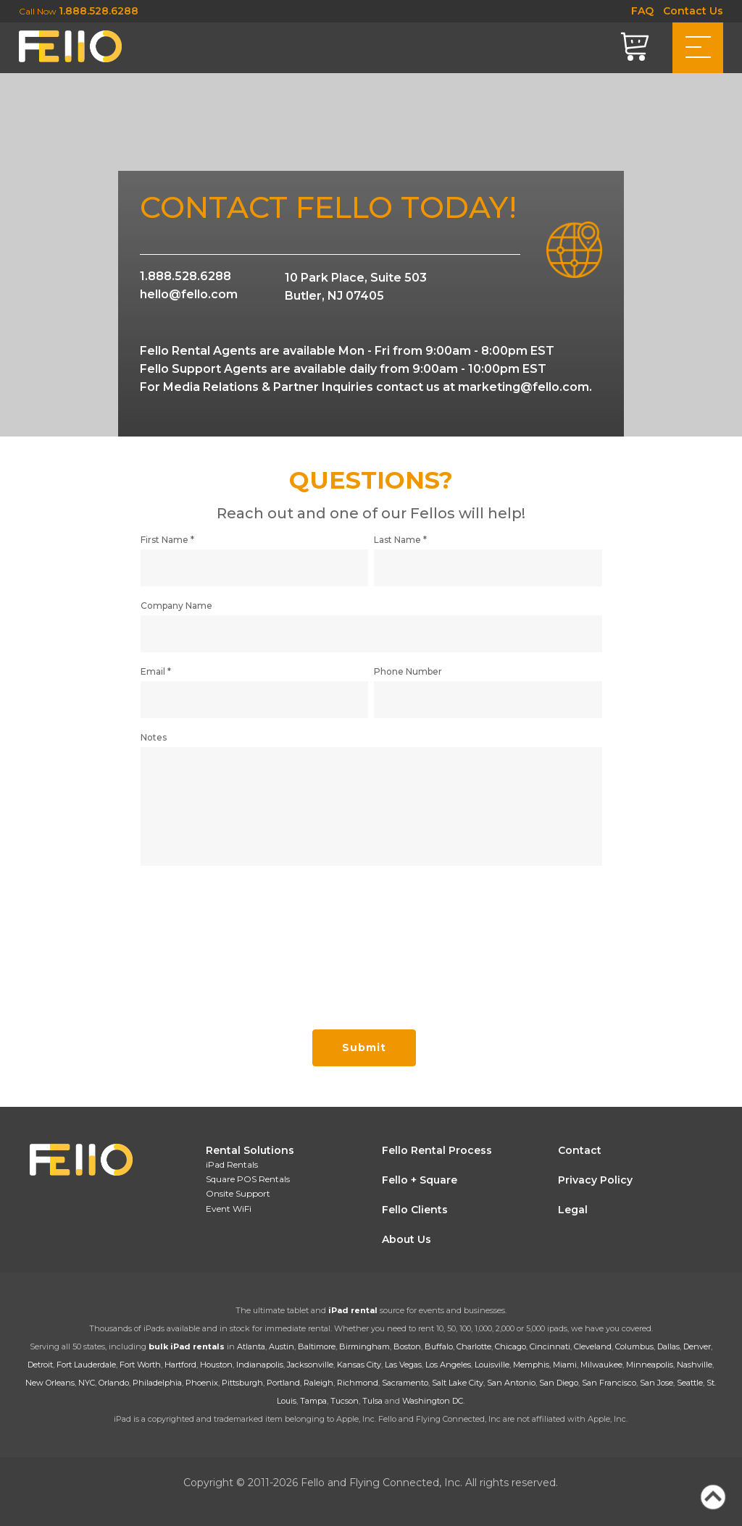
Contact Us (693, 10)
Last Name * (400, 546)
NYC (86, 1383)
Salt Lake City (457, 1383)
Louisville (492, 1365)
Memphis (531, 1365)
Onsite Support (238, 1193)
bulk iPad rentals (187, 1346)
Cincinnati (550, 1346)
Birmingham (364, 1346)
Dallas (668, 1346)
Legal (573, 1209)
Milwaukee (601, 1365)
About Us (406, 1239)
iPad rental (353, 1310)
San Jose (656, 1383)
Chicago (510, 1346)
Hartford (180, 1365)
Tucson (344, 1401)
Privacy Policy (595, 1179)
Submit (364, 1054)
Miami (565, 1365)
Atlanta (251, 1346)
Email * (156, 678)
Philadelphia (157, 1383)
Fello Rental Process (437, 1150)
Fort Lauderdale (86, 1365)
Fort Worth (140, 1365)
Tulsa (372, 1401)
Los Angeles (448, 1365)
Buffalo (439, 1346)
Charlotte (474, 1346)
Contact (579, 1150)
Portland (283, 1383)
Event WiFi (228, 1208)
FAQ (642, 10)
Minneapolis (649, 1365)
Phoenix (202, 1383)
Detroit (40, 1365)
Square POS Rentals (248, 1178)
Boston (407, 1346)
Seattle (690, 1383)
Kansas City (359, 1365)
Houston (216, 1365)
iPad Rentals (232, 1164)
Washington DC (432, 1401)
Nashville (694, 1365)
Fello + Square (419, 1179)
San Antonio (511, 1383)
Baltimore (316, 1346)
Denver (697, 1346)
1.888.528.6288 (98, 10)
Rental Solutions (250, 1150)
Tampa (313, 1401)
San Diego (558, 1383)
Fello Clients (415, 1209)
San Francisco (609, 1383)
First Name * (167, 546)
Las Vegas (403, 1365)
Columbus (634, 1346)
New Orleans (50, 1383)
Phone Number (408, 678)
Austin (281, 1346)
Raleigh (318, 1383)
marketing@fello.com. (525, 387)
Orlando (114, 1383)
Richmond (357, 1383)
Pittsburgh (242, 1383)
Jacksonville (310, 1365)
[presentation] (251, 947)
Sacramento (405, 1383)
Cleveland (593, 1346)
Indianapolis (259, 1365)
